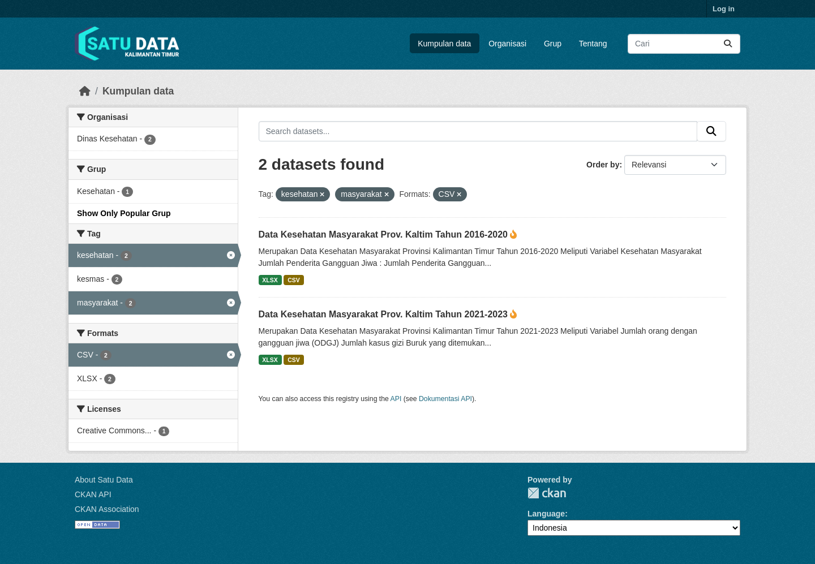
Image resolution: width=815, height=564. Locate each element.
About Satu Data (104, 479)
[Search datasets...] (684, 44)
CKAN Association (107, 509)
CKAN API (93, 494)
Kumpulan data (444, 43)
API (396, 399)
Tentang (593, 43)
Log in (724, 9)
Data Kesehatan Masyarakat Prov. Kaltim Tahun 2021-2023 (385, 314)
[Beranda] (85, 91)
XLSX (269, 280)
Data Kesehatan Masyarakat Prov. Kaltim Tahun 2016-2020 (385, 234)
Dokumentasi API (445, 399)
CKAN (546, 493)
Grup (552, 43)
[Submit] (728, 44)
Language (546, 513)
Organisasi (507, 43)
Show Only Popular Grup (124, 213)
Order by (602, 164)
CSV (294, 280)
